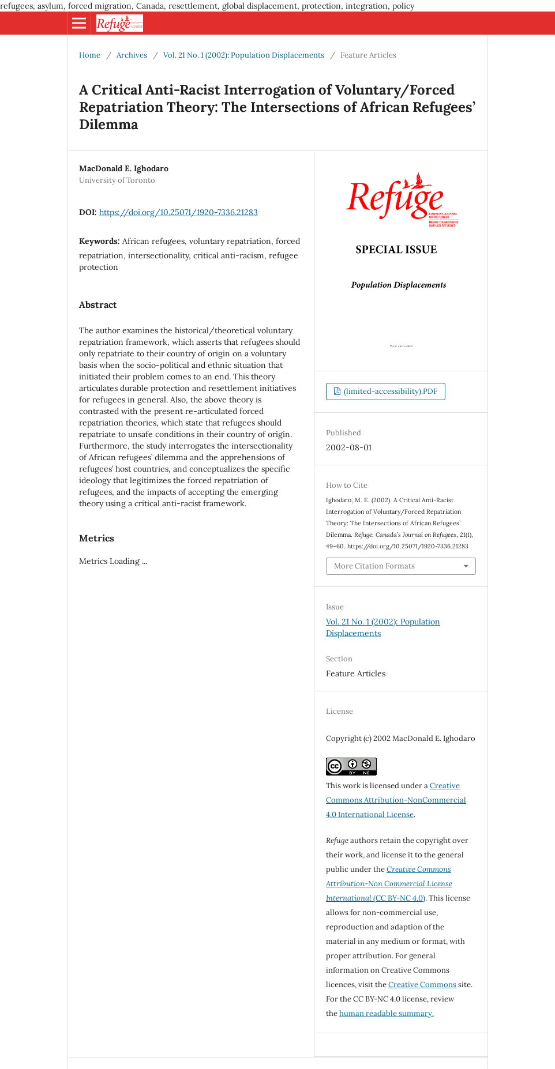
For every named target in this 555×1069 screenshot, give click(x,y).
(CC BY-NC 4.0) (389, 883)
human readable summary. (386, 1013)
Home (89, 55)
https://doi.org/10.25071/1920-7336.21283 (178, 212)
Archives (132, 55)
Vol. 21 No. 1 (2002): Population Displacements (243, 55)
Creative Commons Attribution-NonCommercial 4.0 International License (396, 800)
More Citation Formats (374, 566)
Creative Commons (422, 984)
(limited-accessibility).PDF (389, 391)
